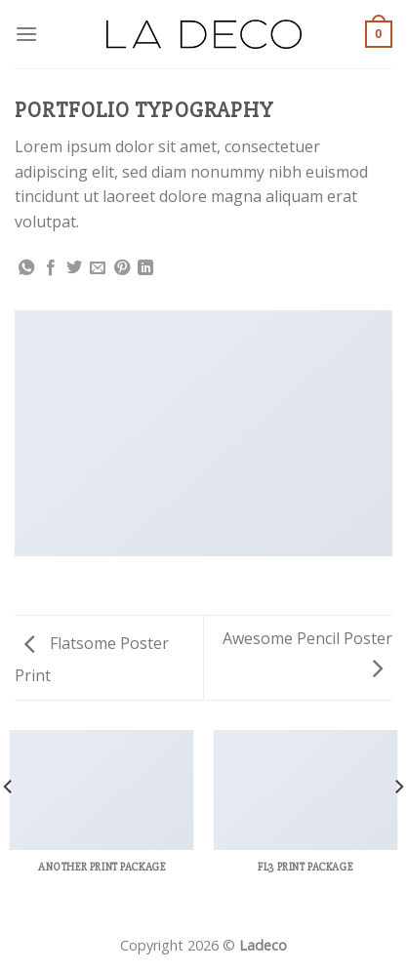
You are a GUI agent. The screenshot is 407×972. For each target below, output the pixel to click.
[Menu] (26, 34)
